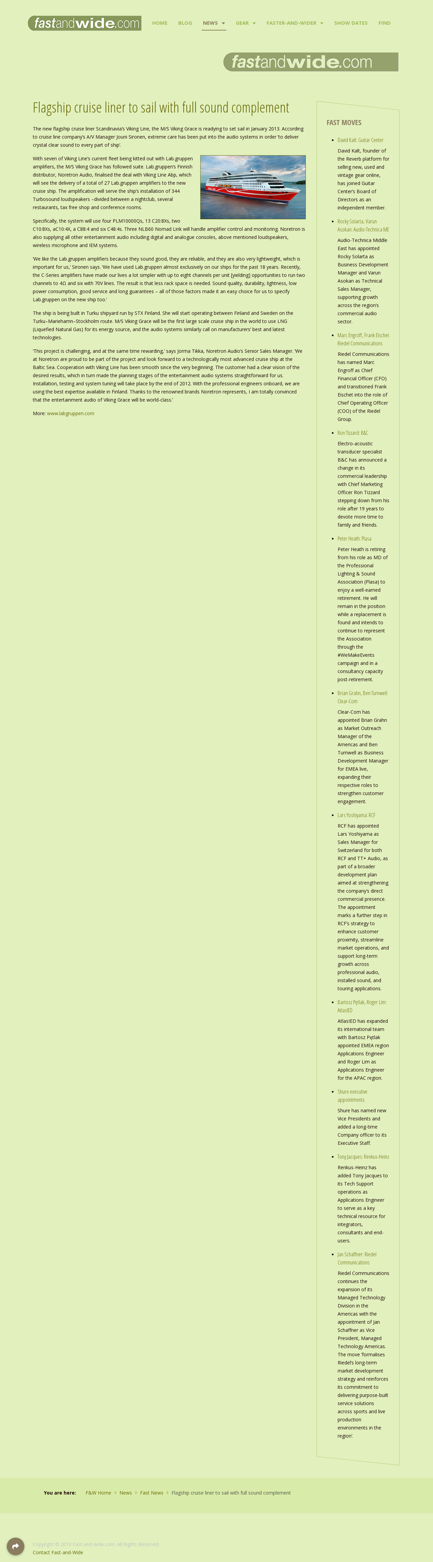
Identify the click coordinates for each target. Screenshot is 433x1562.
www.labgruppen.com (70, 413)
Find (385, 22)
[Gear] (253, 23)
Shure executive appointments (352, 1095)
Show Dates (351, 22)
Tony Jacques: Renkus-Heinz (363, 1156)
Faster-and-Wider (291, 22)
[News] (222, 23)
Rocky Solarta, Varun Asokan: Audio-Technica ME (363, 225)
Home (159, 22)
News (210, 22)
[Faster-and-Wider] (321, 23)
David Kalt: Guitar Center (361, 140)
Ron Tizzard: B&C (353, 433)
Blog (185, 22)
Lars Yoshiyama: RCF (356, 815)
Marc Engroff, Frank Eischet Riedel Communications (363, 339)
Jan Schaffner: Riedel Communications (357, 1258)
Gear (242, 22)
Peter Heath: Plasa (354, 538)
